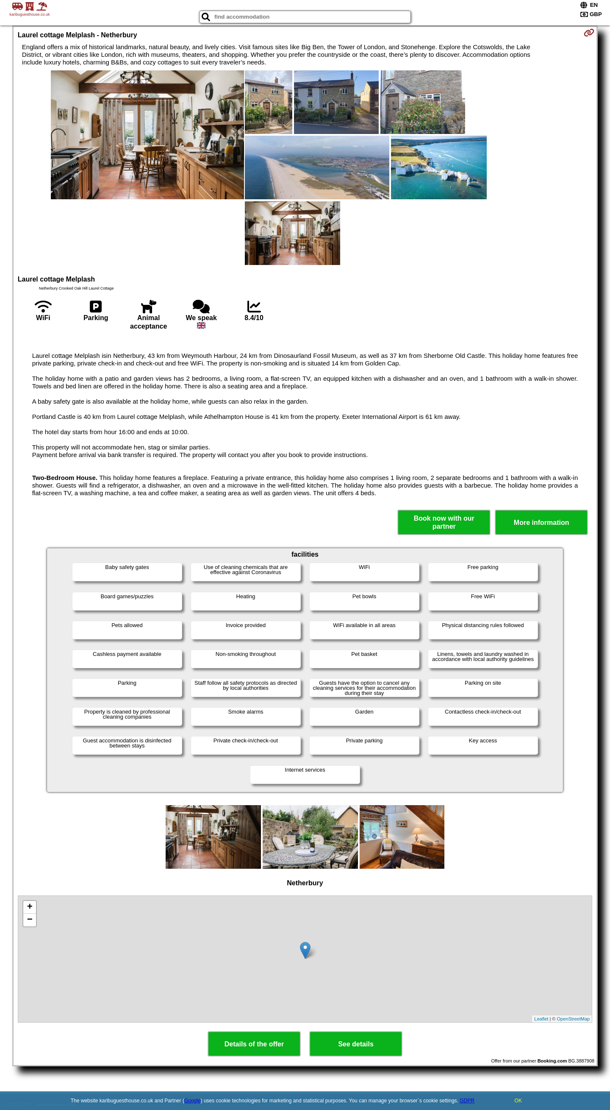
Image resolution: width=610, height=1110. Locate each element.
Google (192, 1101)
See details (356, 1044)
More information (541, 522)
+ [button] (30, 907)
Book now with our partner (444, 522)
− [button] (30, 920)
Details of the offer (254, 1044)
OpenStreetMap (573, 1018)
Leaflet (541, 1018)
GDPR (467, 1101)
